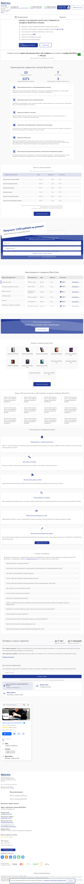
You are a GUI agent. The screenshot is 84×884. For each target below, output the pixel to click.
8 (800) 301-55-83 (6, 818)
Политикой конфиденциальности (57, 680)
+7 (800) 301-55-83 (51, 7)
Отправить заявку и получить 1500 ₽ (42, 253)
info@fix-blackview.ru (7, 822)
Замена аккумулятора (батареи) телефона (12, 200)
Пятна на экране (32, 297)
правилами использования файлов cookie (55, 880)
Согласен (70, 880)
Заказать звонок (42, 329)
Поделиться (2, 857)
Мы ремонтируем (21, 17)
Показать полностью (8, 657)
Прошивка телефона (7, 192)
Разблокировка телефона (8, 187)
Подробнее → (76, 282)
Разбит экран (31, 286)
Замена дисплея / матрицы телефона (11, 179)
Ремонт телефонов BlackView (18, 795)
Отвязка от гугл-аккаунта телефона (10, 196)
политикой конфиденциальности (49, 256)
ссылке (12, 788)
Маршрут (7, 734)
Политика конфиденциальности (42, 873)
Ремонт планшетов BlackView (18, 799)
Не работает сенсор (33, 306)
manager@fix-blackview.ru (8, 826)
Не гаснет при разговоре (31, 291)
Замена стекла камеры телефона (10, 183)
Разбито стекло (32, 282)
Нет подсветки (31, 301)
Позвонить (63, 17)
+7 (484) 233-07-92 (36, 7)
